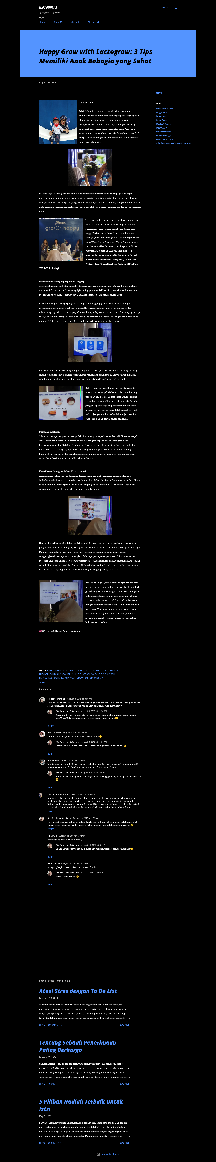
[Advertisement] (85, 945)
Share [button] (159, 93)
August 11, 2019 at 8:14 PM (94, 845)
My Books (74, 22)
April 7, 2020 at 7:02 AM (92, 872)
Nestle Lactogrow (163, 131)
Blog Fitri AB (48, 7)
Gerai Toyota (53, 863)
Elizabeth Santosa (164, 124)
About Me (56, 22)
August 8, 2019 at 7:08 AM (75, 732)
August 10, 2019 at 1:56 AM (85, 818)
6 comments (54, 1083)
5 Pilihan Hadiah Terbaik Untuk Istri (81, 1105)
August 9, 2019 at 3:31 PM (74, 760)
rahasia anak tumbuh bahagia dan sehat (174, 143)
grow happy (161, 127)
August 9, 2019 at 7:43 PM (82, 794)
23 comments (55, 1024)
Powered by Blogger (108, 1154)
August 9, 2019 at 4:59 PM (93, 772)
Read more (125, 1024)
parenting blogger (164, 135)
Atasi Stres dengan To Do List (78, 991)
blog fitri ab (161, 112)
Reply (50, 726)
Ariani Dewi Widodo (164, 108)
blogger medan (162, 116)
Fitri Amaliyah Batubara (67, 711)
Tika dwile (52, 835)
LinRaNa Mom (54, 732)
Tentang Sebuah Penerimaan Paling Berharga (77, 1046)
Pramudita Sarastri (164, 139)
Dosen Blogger (162, 120)
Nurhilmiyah (53, 760)
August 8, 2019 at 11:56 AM (94, 711)
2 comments (54, 1143)
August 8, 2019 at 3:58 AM (79, 698)
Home (41, 22)
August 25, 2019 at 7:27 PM (75, 863)
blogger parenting (56, 698)
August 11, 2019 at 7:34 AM (72, 835)
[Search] (164, 7)
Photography (92, 22)
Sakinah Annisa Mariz (57, 794)
